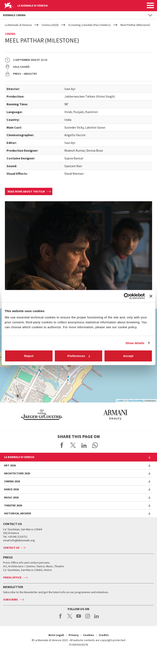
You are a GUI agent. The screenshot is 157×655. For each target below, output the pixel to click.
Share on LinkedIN (84, 445)
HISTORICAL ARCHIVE (17, 513)
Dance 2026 (11, 489)
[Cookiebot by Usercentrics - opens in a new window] (127, 296)
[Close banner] (150, 296)
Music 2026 (11, 497)
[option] (61, 415)
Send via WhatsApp (95, 445)
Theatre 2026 (13, 505)
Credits (104, 635)
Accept (128, 356)
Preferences (78, 356)
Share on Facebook (62, 445)
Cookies (88, 635)
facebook (60, 618)
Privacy (73, 635)
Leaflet (120, 400)
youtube (78, 618)
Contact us (11, 547)
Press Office (12, 577)
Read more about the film (26, 191)
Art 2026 (10, 465)
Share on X (73, 445)
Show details (135, 343)
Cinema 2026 (12, 481)
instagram (87, 618)
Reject (28, 356)
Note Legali (56, 635)
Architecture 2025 (17, 473)
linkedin (96, 618)
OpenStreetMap (136, 400)
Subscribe (10, 599)
